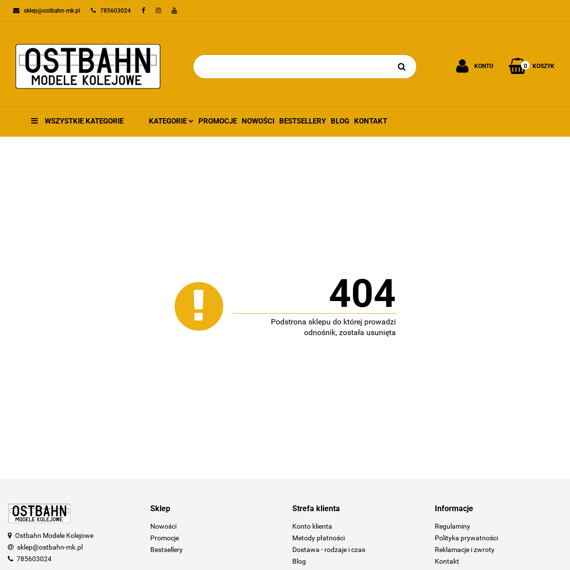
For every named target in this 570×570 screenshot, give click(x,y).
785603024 (34, 559)
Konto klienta (312, 526)
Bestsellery (302, 121)
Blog (340, 121)
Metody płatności (318, 538)
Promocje (217, 121)
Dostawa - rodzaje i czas (328, 549)
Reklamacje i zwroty (465, 549)
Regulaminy (452, 526)
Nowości (258, 121)
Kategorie (171, 121)
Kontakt (370, 121)
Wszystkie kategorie (77, 121)
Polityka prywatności (466, 538)
